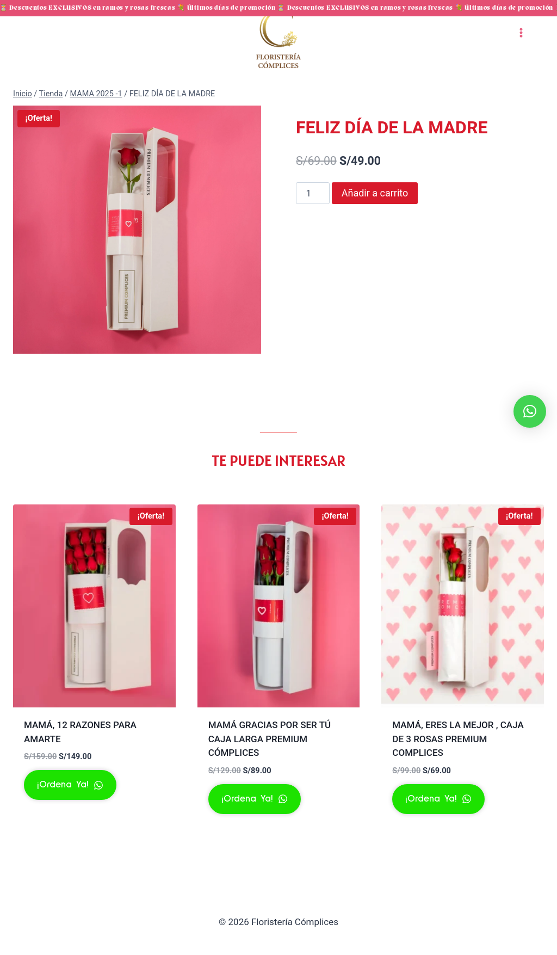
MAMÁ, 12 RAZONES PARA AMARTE (80, 754)
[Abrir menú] (521, 54)
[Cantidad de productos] (313, 215)
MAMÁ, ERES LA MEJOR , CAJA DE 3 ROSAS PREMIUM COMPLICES (457, 761)
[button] (529, 411)
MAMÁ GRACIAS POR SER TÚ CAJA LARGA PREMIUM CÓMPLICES (269, 761)
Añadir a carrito (375, 215)
